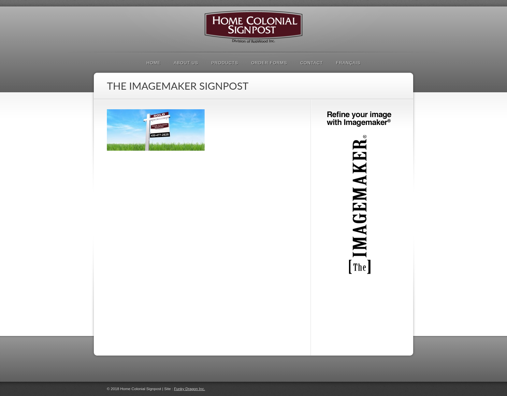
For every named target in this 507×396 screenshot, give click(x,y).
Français (348, 62)
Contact (311, 62)
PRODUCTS (224, 62)
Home (153, 62)
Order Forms (269, 62)
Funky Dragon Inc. (189, 389)
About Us (186, 62)
